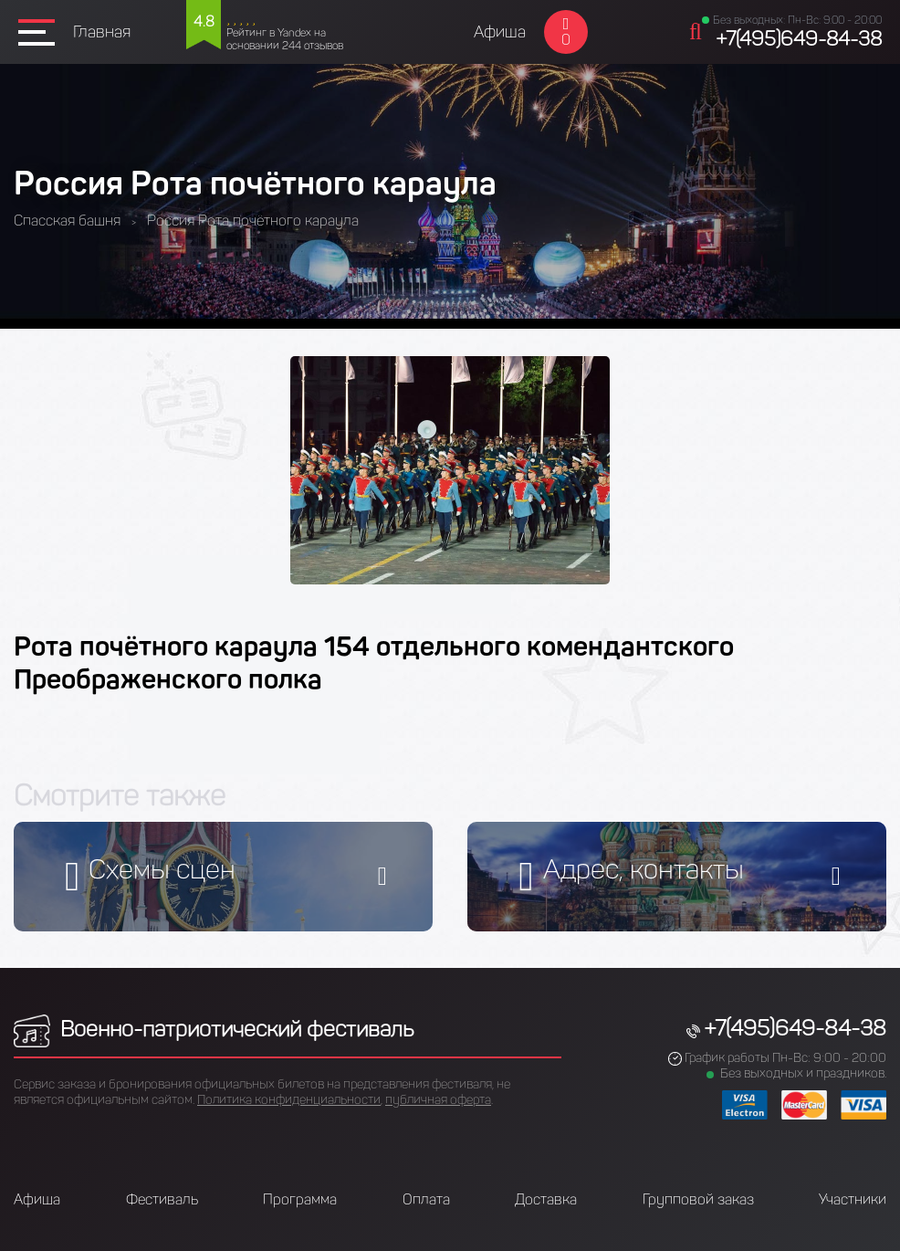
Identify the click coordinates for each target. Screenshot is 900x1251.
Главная (102, 32)
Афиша (500, 32)
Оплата (426, 1199)
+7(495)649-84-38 (799, 38)
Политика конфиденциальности (289, 1100)
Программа (300, 1199)
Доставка (546, 1199)
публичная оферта (438, 1100)
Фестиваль (162, 1199)
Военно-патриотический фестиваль (213, 1028)
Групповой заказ (698, 1199)
